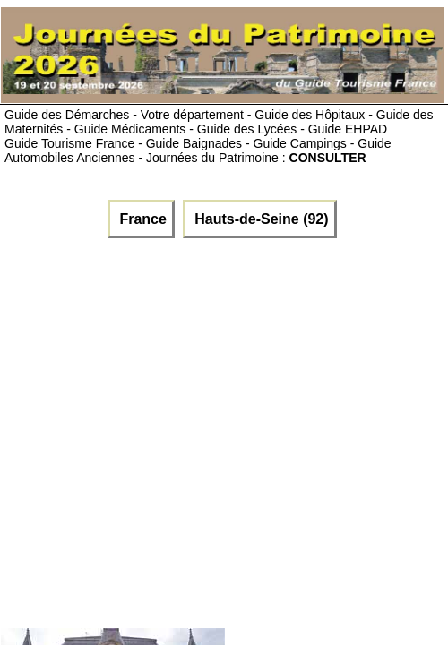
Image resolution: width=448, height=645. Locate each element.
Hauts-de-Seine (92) (260, 219)
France (141, 219)
